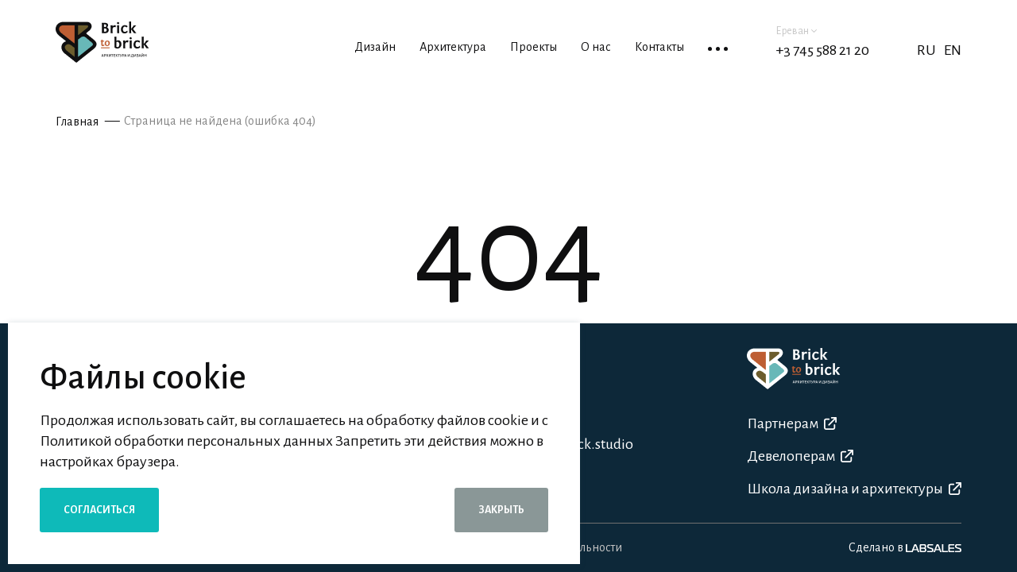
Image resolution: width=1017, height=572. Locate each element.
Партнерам (792, 423)
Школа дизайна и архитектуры (854, 489)
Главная (77, 121)
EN (952, 50)
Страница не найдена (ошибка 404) (220, 120)
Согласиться (99, 510)
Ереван (796, 31)
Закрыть (501, 510)
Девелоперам (800, 456)
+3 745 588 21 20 (822, 50)
